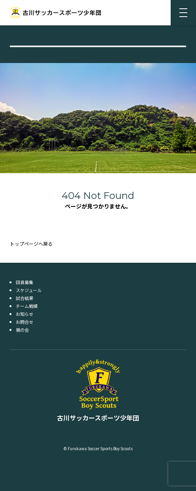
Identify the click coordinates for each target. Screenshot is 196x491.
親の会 (22, 330)
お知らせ (24, 314)
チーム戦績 (27, 306)
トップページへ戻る (31, 243)
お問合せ (24, 322)
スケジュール (29, 290)
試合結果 (24, 298)
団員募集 (24, 282)
